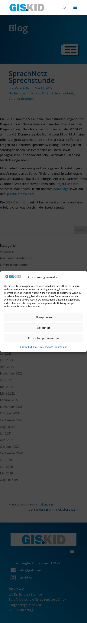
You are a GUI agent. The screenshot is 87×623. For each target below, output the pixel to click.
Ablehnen (43, 327)
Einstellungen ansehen (43, 338)
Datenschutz (46, 346)
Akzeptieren (43, 317)
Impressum (61, 346)
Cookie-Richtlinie (29, 346)
